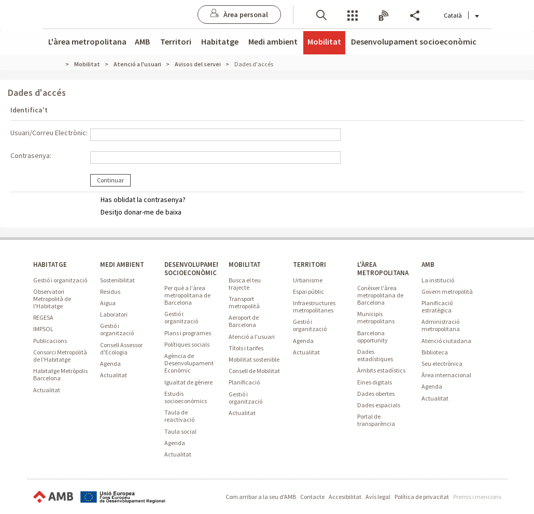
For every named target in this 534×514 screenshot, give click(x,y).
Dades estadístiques (375, 355)
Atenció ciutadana (446, 341)
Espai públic (308, 291)
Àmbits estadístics (381, 370)
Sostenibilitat (117, 280)
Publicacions (50, 341)
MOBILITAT (245, 264)
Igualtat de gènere (188, 382)
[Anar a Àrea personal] (234, 14)
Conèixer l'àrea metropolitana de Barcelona (380, 295)
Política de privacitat (422, 497)
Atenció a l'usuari (252, 336)
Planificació (244, 382)
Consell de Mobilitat (254, 371)
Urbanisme (307, 280)
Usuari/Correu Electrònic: (49, 132)
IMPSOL (43, 329)
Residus (110, 291)
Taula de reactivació (179, 415)
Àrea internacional (446, 375)
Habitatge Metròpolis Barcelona (60, 374)
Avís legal (378, 497)
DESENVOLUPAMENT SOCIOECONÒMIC (194, 268)
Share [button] (410, 15)
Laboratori (114, 314)
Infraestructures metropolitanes (314, 306)
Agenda (110, 363)
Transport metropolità (244, 302)
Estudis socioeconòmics (185, 397)
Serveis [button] (347, 15)
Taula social (180, 431)
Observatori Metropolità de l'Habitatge (52, 299)
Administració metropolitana (440, 325)
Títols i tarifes (246, 348)
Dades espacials (378, 405)
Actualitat (46, 390)
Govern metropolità (447, 291)
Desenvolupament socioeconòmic (413, 41)
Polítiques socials (186, 344)
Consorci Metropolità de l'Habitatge (60, 355)
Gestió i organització (60, 280)
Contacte (312, 497)
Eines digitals (374, 382)
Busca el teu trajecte (245, 283)
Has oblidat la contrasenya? (143, 199)
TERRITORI (309, 264)
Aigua (108, 303)
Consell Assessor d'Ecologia (121, 348)
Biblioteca (434, 352)
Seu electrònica (441, 363)
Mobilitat (324, 41)
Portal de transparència (376, 419)
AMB (142, 41)
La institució (437, 280)
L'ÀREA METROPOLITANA (383, 268)
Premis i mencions (477, 497)
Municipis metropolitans (376, 317)
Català (456, 15)
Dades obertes (376, 393)
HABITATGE (50, 264)
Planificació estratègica (437, 306)
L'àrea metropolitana (87, 41)
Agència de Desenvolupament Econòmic (189, 363)
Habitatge (219, 41)
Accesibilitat (345, 497)
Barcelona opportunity (372, 336)
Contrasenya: (30, 155)
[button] (316, 14)
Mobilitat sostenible (254, 359)
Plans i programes (187, 333)
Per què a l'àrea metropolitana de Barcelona (187, 295)
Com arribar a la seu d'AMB (261, 497)
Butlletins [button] (379, 15)
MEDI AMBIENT (122, 264)
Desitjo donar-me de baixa (141, 212)
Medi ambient (273, 41)
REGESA (43, 317)
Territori (175, 41)
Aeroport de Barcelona (244, 321)
